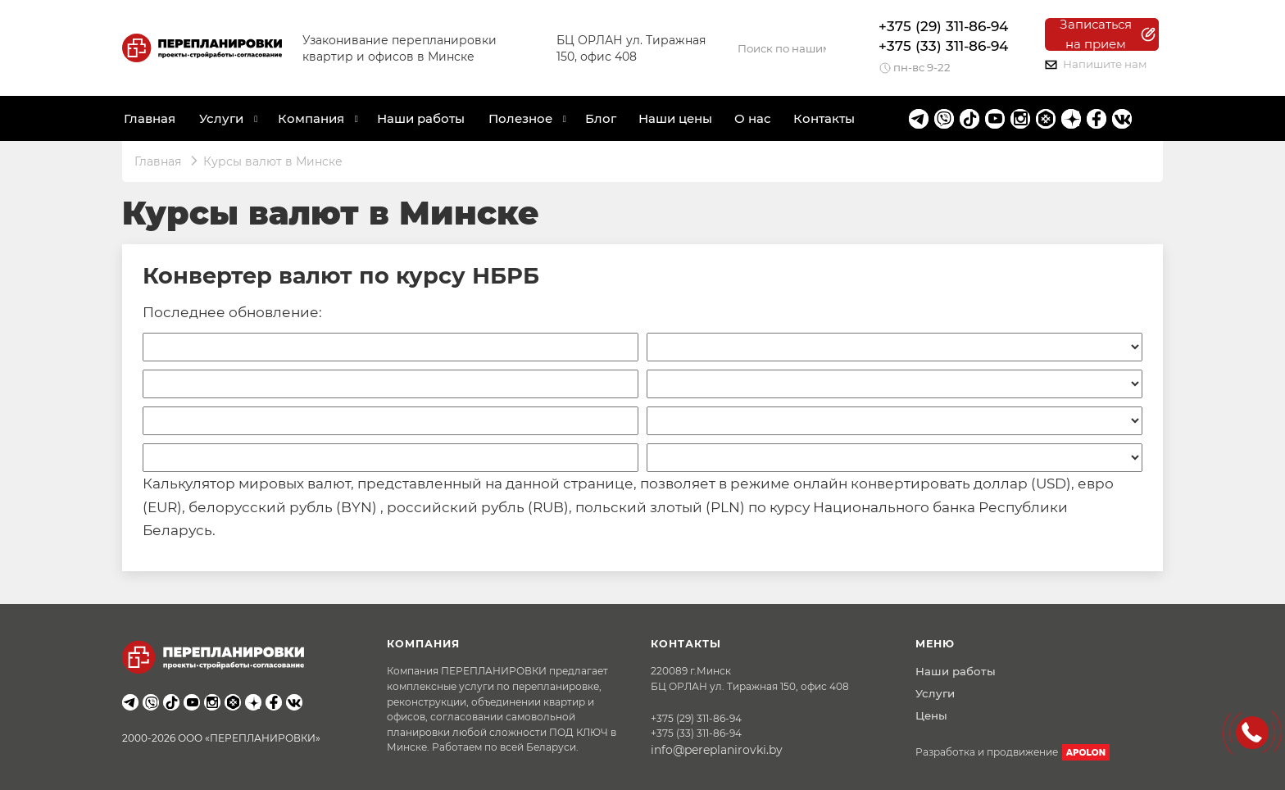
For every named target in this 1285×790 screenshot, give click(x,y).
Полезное (520, 118)
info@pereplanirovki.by (717, 749)
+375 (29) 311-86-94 (943, 26)
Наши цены (675, 118)
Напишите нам (1096, 63)
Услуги (935, 693)
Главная (149, 118)
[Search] (782, 48)
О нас (752, 118)
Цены (931, 715)
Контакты (824, 118)
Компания (311, 118)
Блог (600, 118)
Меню (935, 644)
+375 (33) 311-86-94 (943, 46)
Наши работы (421, 118)
